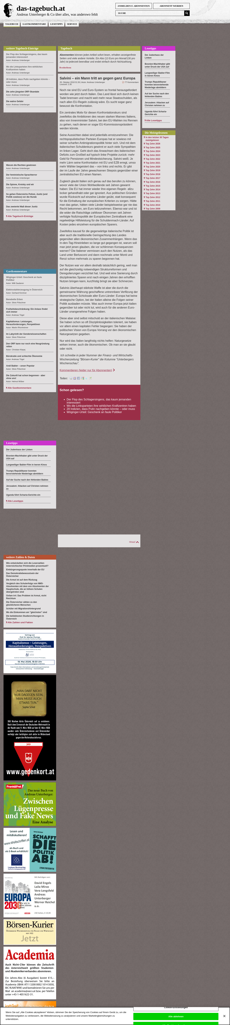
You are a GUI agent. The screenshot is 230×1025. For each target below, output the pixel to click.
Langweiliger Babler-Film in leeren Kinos (26, 464)
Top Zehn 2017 (153, 178)
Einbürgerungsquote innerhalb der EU (25, 569)
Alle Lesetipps (15, 501)
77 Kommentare (132, 82)
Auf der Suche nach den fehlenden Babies (27, 480)
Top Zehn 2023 (153, 155)
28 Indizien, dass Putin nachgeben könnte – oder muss (101, 408)
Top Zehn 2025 (153, 147)
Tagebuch (11, 24)
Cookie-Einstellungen (176, 1009)
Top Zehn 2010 (153, 205)
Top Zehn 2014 (153, 189)
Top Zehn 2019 (153, 170)
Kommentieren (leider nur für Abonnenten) (86, 370)
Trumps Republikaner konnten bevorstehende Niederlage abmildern (156, 85)
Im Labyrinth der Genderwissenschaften (26, 334)
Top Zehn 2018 (153, 174)
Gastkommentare (34, 24)
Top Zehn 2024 (153, 151)
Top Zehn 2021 (153, 163)
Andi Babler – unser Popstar (20, 366)
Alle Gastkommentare (19, 388)
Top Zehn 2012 (153, 197)
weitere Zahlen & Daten (20, 557)
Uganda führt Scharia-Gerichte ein (23, 495)
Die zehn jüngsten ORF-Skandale (22, 91)
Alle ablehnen (176, 1018)
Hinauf (132, 542)
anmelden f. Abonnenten (134, 6)
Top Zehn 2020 (153, 167)
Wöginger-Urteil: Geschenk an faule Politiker (94, 412)
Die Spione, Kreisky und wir (20, 184)
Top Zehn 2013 (153, 193)
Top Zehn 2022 (153, 159)
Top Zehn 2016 (153, 182)
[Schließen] (224, 1018)
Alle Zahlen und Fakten (20, 622)
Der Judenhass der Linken (19, 449)
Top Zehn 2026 (153, 143)
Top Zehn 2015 (153, 186)
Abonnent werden (171, 6)
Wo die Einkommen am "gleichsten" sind (26, 612)
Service (72, 24)
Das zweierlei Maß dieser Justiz (22, 206)
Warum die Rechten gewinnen (21, 165)
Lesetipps (56, 24)
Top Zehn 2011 (153, 201)
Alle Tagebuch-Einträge (20, 216)
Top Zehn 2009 (153, 208)
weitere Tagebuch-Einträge (22, 48)
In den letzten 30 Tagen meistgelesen (157, 138)
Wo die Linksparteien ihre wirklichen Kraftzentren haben (101, 405)
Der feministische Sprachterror (21, 175)
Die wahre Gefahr (15, 101)
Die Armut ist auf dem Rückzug (21, 580)
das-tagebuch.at (40, 8)
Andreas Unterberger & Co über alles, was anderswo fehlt (57, 14)
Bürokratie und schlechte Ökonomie (24, 356)
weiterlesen (66, 67)
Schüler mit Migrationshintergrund (23, 608)
